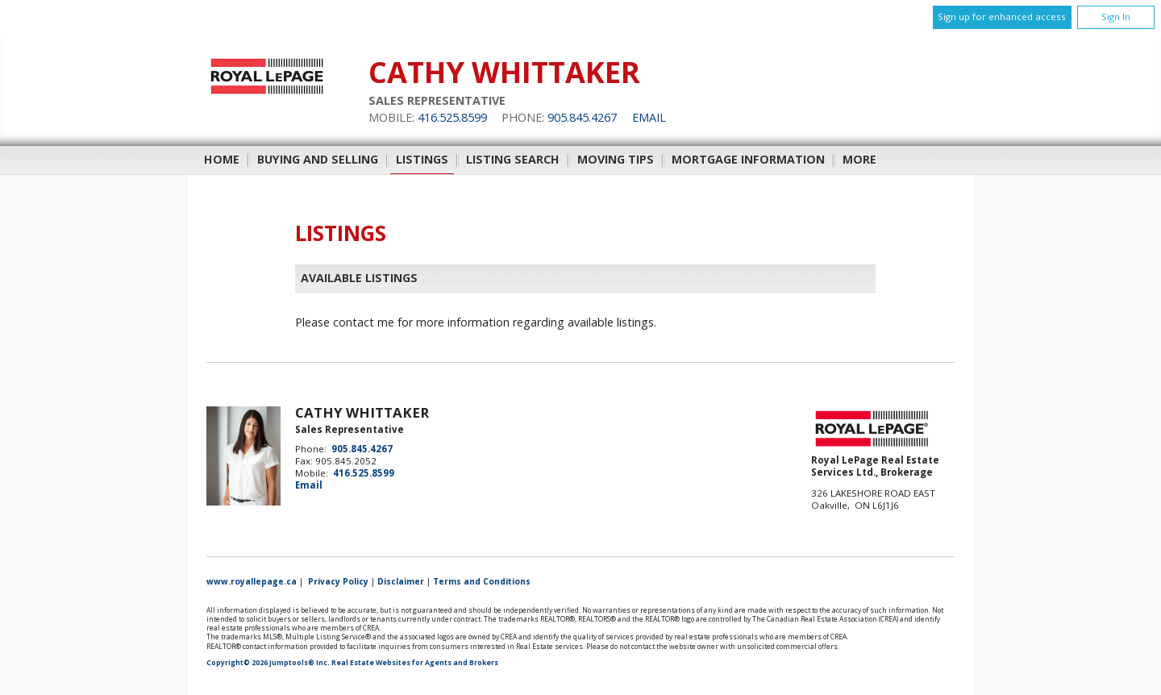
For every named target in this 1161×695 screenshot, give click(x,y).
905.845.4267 (582, 117)
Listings (422, 159)
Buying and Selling (317, 159)
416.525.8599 (452, 117)
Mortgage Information (748, 159)
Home (221, 159)
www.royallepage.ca (251, 581)
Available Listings (359, 277)
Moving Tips (615, 159)
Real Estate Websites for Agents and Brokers (414, 663)
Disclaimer (400, 581)
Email (649, 117)
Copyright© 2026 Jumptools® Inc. (268, 663)
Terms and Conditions (482, 581)
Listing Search (513, 159)
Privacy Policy (338, 581)
